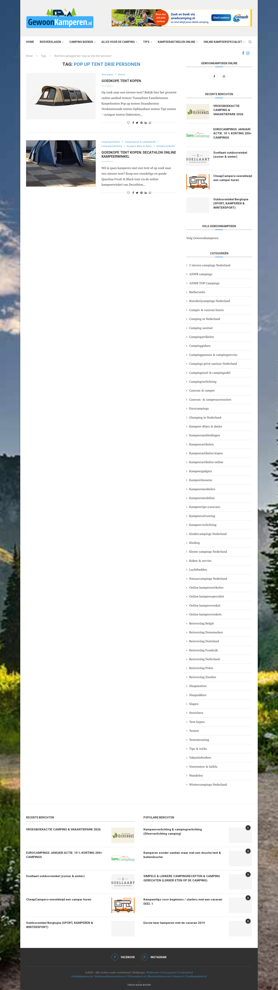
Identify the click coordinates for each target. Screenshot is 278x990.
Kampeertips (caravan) (204, 507)
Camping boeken (81, 41)
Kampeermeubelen (202, 489)
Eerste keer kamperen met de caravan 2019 (175, 923)
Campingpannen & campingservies (213, 355)
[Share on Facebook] (133, 122)
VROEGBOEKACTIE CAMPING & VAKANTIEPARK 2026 (228, 110)
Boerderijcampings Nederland (209, 301)
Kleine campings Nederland (208, 551)
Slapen (193, 704)
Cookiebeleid (185, 972)
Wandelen (196, 775)
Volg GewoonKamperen (202, 238)
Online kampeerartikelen (206, 587)
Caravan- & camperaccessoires (210, 399)
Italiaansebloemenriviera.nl (110, 976)
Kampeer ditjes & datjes (141, 146)
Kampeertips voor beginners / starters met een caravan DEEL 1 (178, 902)
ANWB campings (200, 274)
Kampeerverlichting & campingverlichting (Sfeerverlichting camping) (173, 832)
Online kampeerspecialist (222, 41)
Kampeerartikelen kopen (206, 453)
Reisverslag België (201, 623)
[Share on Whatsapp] (150, 122)
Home (30, 41)
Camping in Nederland (204, 319)
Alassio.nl (178, 976)
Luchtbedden (198, 569)
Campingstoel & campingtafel (143, 141)
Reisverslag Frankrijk (203, 650)
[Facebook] (243, 53)
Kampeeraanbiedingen (204, 435)
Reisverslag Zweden (202, 677)
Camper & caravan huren (206, 310)
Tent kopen (108, 74)
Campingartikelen (112, 141)
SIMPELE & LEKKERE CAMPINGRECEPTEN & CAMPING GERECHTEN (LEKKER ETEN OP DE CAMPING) (182, 878)
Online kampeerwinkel (204, 605)
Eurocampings (199, 408)
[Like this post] (128, 122)
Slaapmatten (198, 686)
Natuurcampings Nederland (208, 578)
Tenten (123, 74)
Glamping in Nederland (205, 417)
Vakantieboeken (200, 757)
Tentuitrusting (199, 740)
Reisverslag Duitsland (204, 641)
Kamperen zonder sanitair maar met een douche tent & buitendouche (183, 855)
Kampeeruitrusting (202, 516)
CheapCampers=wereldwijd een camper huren (232, 178)
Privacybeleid (168, 972)
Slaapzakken (197, 695)
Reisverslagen (50, 41)
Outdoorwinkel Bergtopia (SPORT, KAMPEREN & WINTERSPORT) (231, 204)
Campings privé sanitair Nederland (213, 363)
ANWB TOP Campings (204, 283)
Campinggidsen (200, 346)
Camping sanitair (201, 328)
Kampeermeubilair (202, 498)
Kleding (194, 543)
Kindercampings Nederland (208, 534)
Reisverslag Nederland (204, 659)
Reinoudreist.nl (137, 976)
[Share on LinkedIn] (146, 122)
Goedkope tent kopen (121, 81)
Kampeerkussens (200, 480)
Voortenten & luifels (203, 766)
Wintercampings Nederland (208, 784)
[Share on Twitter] (137, 122)
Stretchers (196, 713)
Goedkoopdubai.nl (196, 976)
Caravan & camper (202, 390)
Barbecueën (197, 292)
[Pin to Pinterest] (141, 122)
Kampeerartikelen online (176, 41)
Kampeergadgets (200, 471)
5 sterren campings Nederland (209, 265)
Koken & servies (200, 560)
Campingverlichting (113, 146)
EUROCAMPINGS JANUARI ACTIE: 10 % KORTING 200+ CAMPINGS (232, 134)
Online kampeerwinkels (205, 614)
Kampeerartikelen (111, 150)
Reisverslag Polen (201, 668)
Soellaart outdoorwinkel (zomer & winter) (230, 155)
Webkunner (152, 972)
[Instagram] (247, 53)
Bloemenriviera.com (159, 976)
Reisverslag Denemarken (206, 632)
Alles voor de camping (118, 41)
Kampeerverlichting (202, 525)
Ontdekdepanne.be (82, 976)
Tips (146, 41)
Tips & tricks (198, 748)
